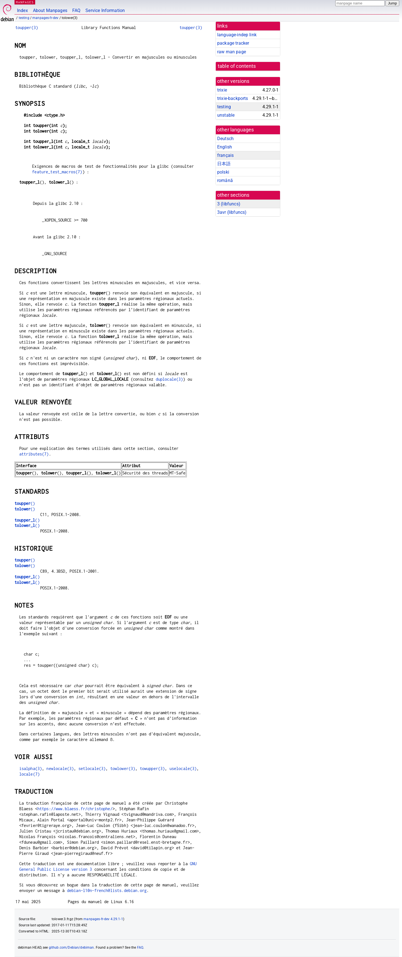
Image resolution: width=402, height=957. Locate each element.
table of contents (237, 66)
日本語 (224, 163)
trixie (222, 90)
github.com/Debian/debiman (71, 947)
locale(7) (29, 774)
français (225, 155)
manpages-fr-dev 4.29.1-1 (103, 919)
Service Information (105, 10)
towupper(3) (152, 768)
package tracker (233, 43)
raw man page (231, 51)
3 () (228, 204)
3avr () (232, 212)
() (25, 503)
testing (24, 18)
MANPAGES (25, 2)
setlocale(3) (92, 768)
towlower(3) (122, 768)
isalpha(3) (30, 768)
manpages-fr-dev (45, 18)
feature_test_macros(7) (57, 171)
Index (22, 10)
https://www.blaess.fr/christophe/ (75, 808)
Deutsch (225, 138)
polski (223, 172)
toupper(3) (26, 27)
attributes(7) (34, 454)
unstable (225, 115)
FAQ (76, 10)
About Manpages (50, 10)
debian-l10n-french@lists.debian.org (107, 890)
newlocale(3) (60, 768)
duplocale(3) (169, 379)
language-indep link (237, 34)
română (225, 180)
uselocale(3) (183, 768)
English (224, 147)
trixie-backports (232, 98)
